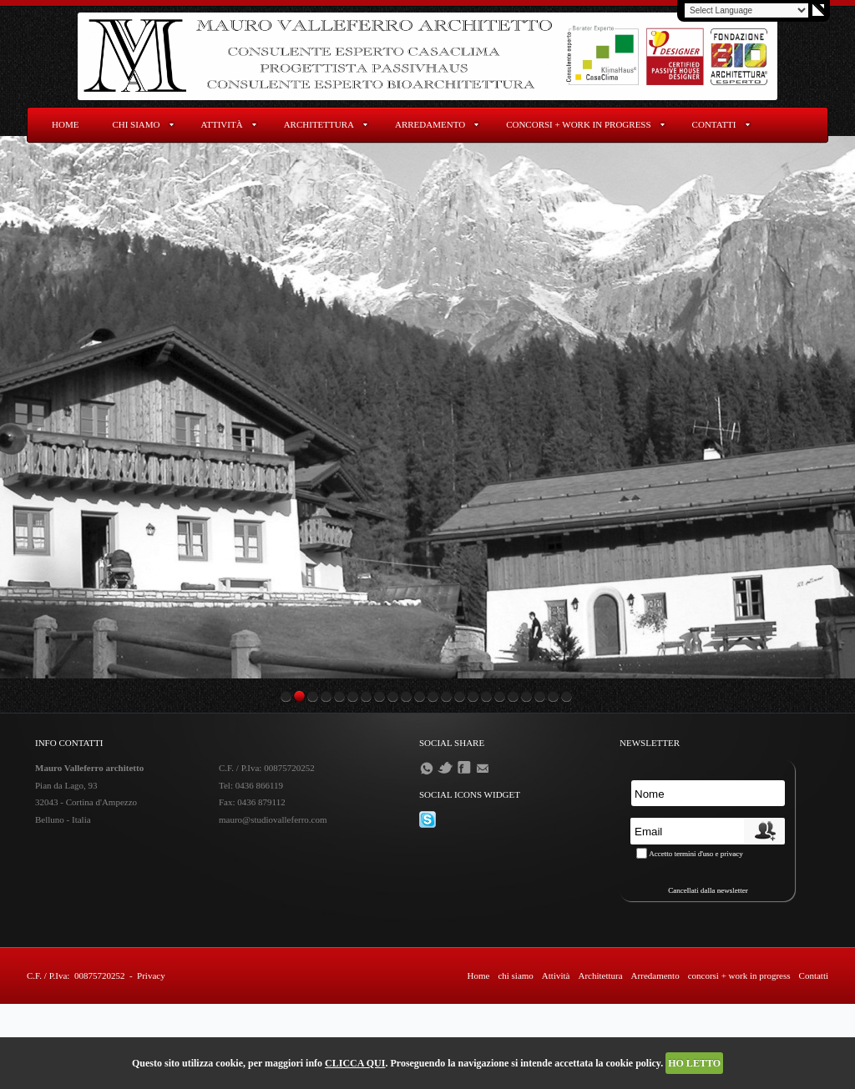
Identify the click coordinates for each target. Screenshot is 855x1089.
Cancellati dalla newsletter (707, 890)
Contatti (714, 124)
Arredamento (430, 124)
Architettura (319, 124)
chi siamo (135, 124)
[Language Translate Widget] (746, 10)
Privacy (151, 976)
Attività (222, 124)
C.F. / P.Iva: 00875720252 (75, 976)
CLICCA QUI (355, 1063)
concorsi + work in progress (578, 124)
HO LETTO (694, 1063)
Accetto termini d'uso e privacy (696, 854)
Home (65, 124)
